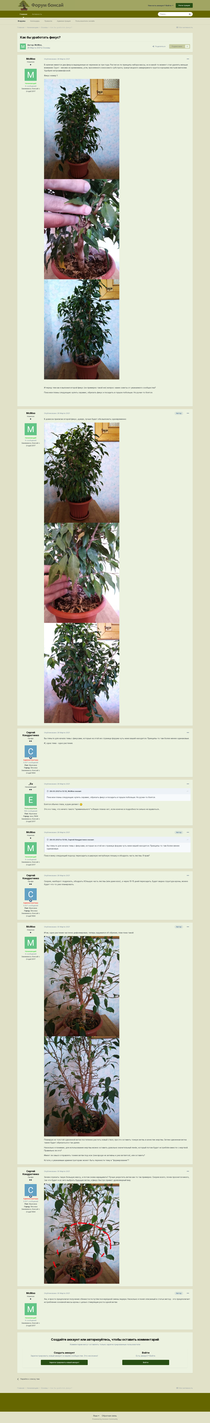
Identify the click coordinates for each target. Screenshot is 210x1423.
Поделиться (159, 46)
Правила (48, 21)
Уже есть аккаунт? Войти (160, 5)
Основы (46, 48)
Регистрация (184, 5)
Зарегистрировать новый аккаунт (64, 1362)
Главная (23, 15)
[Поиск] (172, 14)
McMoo (38, 45)
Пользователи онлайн (85, 21)
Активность (37, 14)
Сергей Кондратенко (30, 734)
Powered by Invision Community (105, 1419)
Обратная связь (109, 1416)
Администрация (64, 21)
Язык (96, 1416)
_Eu (31, 783)
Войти (145, 1362)
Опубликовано (57, 59)
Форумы (21, 21)
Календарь (35, 21)
